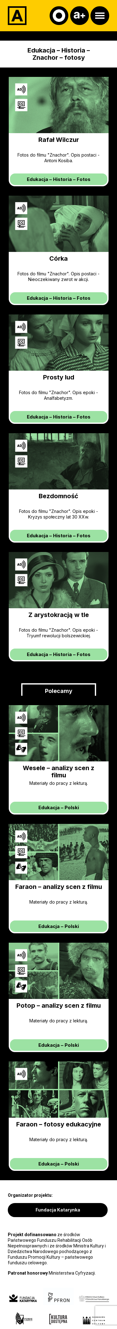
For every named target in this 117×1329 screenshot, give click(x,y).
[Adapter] (17, 15)
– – (58, 179)
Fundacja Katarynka (58, 1209)
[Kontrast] (59, 15)
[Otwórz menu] (99, 15)
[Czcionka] (79, 15)
